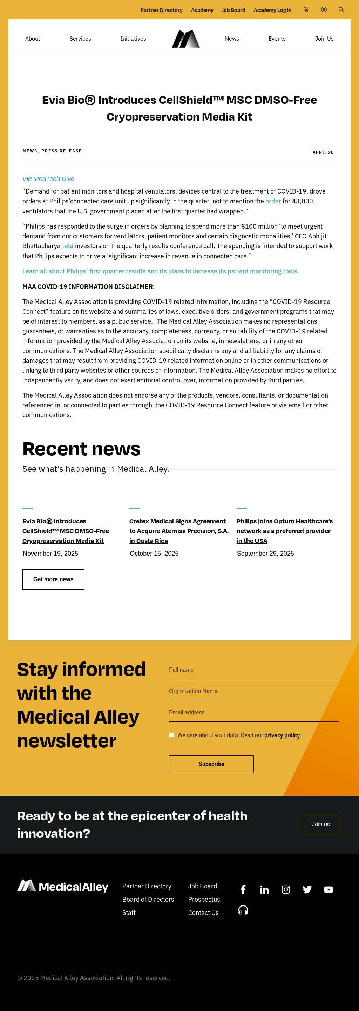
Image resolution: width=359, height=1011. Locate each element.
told (68, 255)
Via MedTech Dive (48, 188)
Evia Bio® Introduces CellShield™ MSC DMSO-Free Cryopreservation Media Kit (65, 541)
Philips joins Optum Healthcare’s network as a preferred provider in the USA (285, 541)
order (273, 210)
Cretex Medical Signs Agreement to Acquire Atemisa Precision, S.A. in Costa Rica (179, 541)
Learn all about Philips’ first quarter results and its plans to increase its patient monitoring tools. (160, 281)
